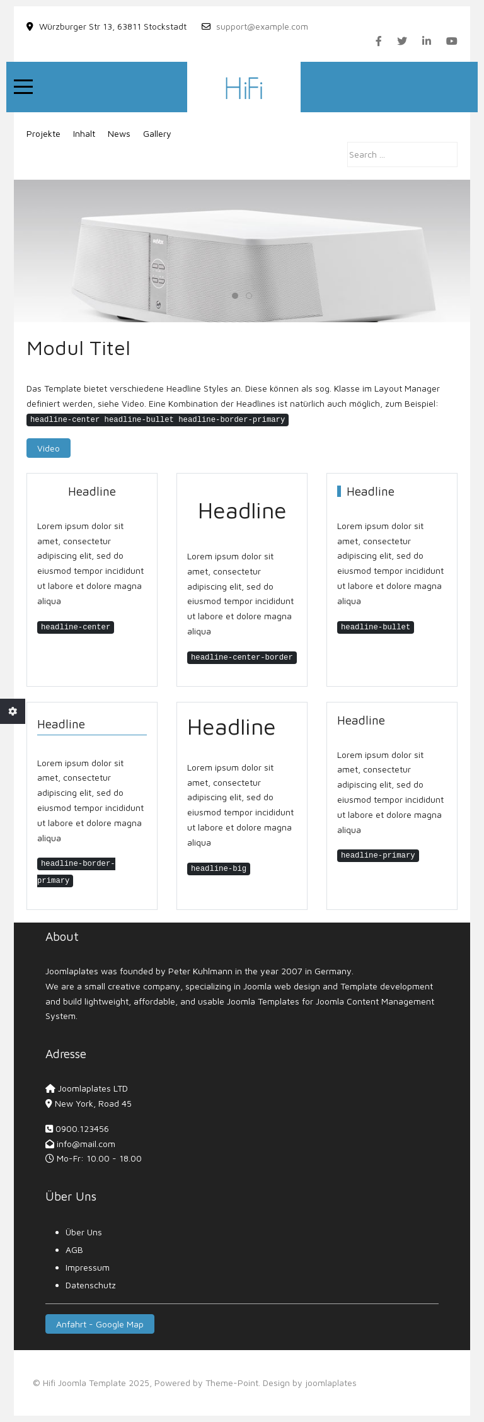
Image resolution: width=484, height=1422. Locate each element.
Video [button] (48, 448)
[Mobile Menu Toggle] (23, 87)
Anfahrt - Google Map (100, 1324)
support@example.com (262, 26)
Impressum (88, 1267)
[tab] (235, 296)
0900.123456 (82, 1128)
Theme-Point (231, 1382)
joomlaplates (331, 1382)
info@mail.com (86, 1143)
